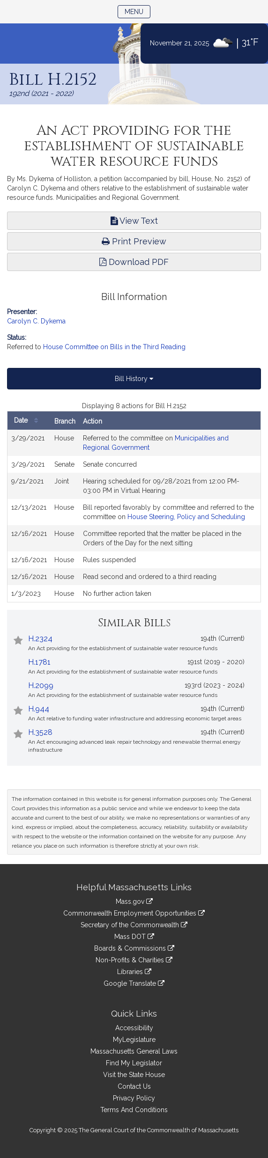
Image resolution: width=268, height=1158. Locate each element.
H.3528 (40, 732)
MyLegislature (134, 1039)
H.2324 (40, 638)
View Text (134, 221)
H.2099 (40, 685)
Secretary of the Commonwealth (134, 925)
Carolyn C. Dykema (36, 321)
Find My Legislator (134, 1063)
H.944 (38, 708)
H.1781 (39, 662)
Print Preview (134, 241)
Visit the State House (134, 1074)
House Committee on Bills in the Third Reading (114, 347)
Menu (137, 11)
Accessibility (134, 1028)
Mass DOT (134, 936)
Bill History (134, 378)
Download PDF (134, 262)
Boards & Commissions (134, 948)
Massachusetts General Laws (134, 1051)
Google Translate (134, 983)
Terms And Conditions (134, 1110)
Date (28, 420)
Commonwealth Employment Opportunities (134, 913)
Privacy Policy (134, 1098)
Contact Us (134, 1086)
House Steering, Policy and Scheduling (186, 516)
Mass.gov (134, 901)
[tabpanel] (134, 501)
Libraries (134, 971)
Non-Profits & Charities (134, 960)
